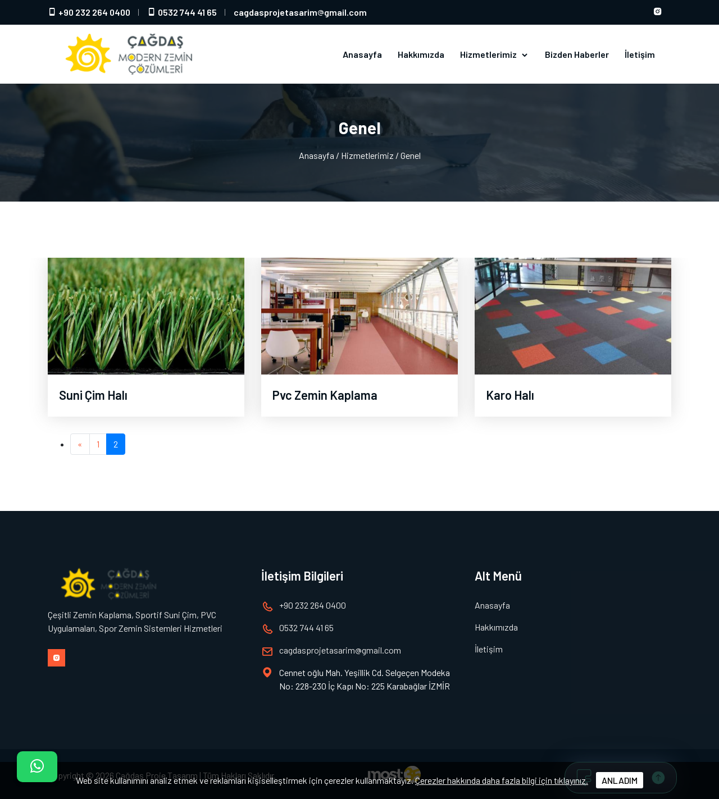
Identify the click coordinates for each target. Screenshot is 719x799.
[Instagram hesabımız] (658, 12)
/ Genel (408, 155)
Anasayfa (362, 54)
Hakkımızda (421, 54)
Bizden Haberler (577, 54)
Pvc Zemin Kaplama (324, 394)
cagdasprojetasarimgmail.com (300, 12)
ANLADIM (620, 780)
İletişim (640, 54)
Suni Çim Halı (93, 394)
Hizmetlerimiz (494, 54)
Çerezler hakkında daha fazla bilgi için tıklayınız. (501, 780)
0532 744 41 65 (182, 12)
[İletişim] (37, 766)
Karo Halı (510, 394)
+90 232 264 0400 (89, 12)
